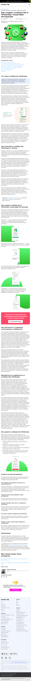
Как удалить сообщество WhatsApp (8, 68)
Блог (6, 9)
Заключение (3, 71)
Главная (2, 9)
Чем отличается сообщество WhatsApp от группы (10, 63)
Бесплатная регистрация (16, 321)
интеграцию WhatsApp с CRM (14, 197)
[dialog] (15, 679)
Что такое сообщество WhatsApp (7, 62)
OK (27, 679)
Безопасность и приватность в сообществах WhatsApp (11, 67)
